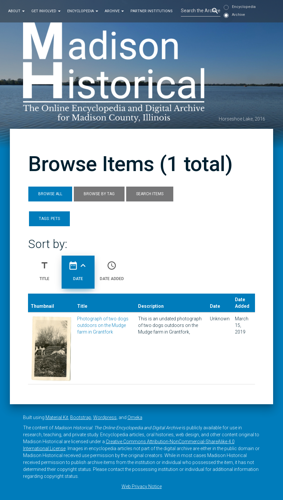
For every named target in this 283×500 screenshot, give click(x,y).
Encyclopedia (82, 11)
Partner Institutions (151, 11)
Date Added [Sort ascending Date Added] (112, 268)
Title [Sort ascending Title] (44, 268)
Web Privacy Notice (142, 486)
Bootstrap (80, 417)
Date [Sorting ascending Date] (78, 268)
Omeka (134, 417)
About (16, 11)
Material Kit (56, 417)
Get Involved (46, 11)
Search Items (149, 194)
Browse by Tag (99, 194)
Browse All (50, 194)
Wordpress (105, 417)
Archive (114, 11)
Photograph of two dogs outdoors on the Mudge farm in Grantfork (102, 325)
